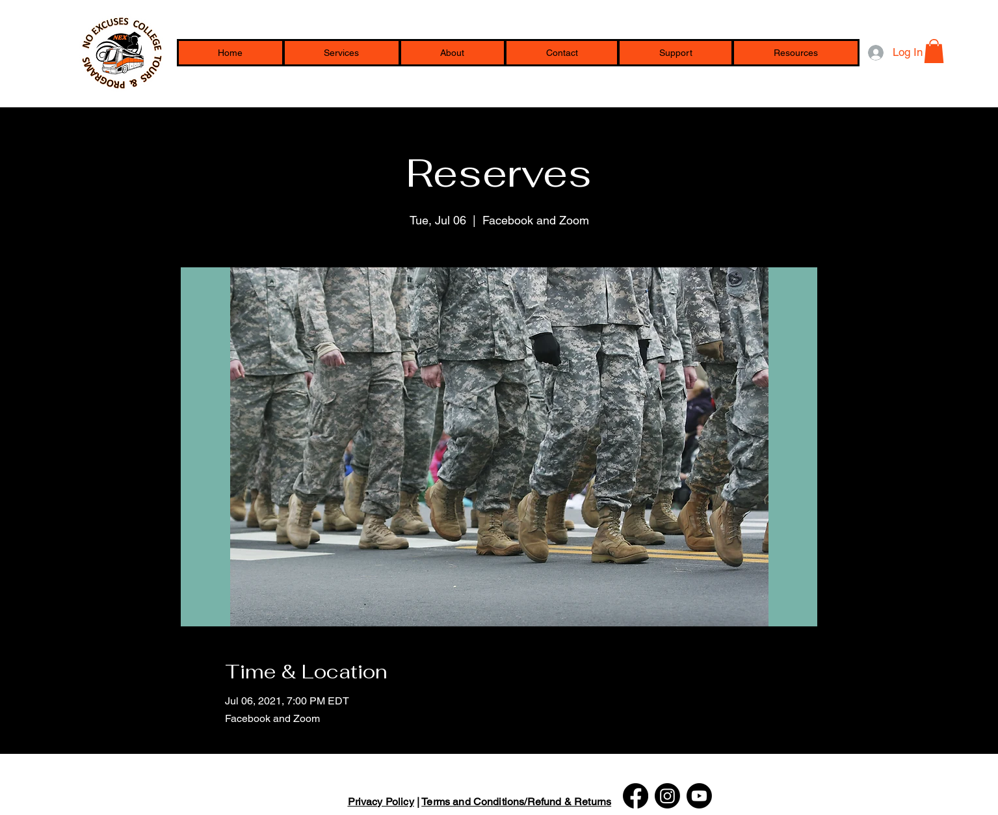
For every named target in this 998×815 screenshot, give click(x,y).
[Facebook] (635, 795)
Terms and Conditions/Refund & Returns (516, 801)
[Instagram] (667, 795)
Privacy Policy (381, 801)
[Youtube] (699, 795)
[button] (795, 53)
